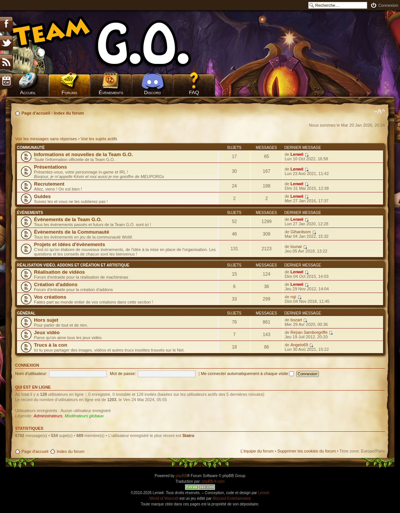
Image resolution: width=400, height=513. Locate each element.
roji (293, 296)
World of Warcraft (163, 498)
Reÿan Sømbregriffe (309, 332)
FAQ (194, 92)
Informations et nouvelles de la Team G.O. (83, 154)
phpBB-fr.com (213, 481)
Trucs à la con (50, 345)
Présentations (50, 167)
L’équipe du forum (256, 451)
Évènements (111, 92)
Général (26, 313)
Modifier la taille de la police (379, 111)
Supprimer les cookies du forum (306, 451)
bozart (296, 320)
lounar (296, 246)
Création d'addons (55, 284)
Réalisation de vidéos (59, 272)
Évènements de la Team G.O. (68, 219)
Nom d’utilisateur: (31, 373)
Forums (69, 92)
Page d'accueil (36, 113)
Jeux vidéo (47, 332)
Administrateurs (48, 416)
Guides (42, 196)
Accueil (28, 92)
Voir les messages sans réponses (46, 138)
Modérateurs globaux (84, 416)
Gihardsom (301, 231)
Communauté (31, 148)
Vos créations (50, 297)
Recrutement (49, 184)
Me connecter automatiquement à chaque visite (247, 373)
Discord (152, 92)
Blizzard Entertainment (232, 498)
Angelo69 (299, 345)
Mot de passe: (123, 373)
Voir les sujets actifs (99, 138)
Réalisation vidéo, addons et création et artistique (73, 265)
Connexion (388, 5)
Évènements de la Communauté (71, 232)
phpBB (181, 476)
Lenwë (297, 154)
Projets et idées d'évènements (69, 244)
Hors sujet (46, 320)
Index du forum (69, 113)
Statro (188, 435)
